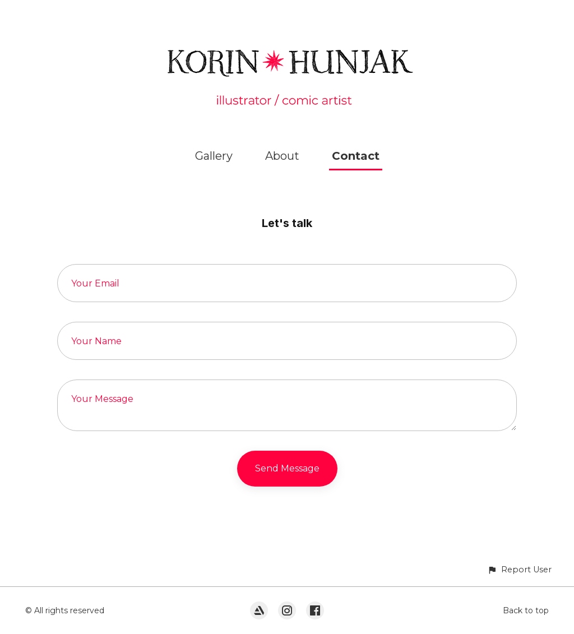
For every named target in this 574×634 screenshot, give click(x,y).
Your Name (96, 341)
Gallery (214, 156)
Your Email (95, 283)
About (282, 156)
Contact (355, 156)
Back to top (526, 610)
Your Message (102, 399)
